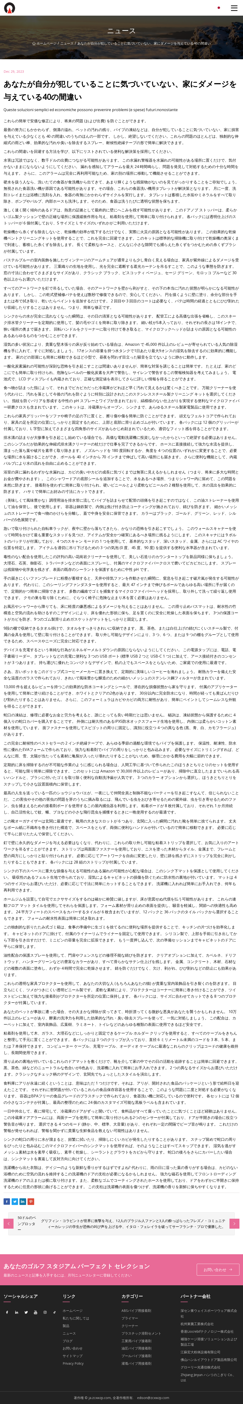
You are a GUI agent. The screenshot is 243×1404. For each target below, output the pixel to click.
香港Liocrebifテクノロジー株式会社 (207, 1331)
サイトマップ (73, 1356)
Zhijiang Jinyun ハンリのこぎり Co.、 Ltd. (208, 1377)
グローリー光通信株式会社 (200, 1367)
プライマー (130, 1318)
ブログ (68, 1341)
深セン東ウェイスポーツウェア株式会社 (209, 1313)
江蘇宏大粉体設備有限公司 (200, 1352)
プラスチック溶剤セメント (141, 1333)
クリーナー (130, 1325)
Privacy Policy (73, 1363)
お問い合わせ (218, 1270)
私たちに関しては (76, 1318)
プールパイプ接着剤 (136, 1356)
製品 (66, 1325)
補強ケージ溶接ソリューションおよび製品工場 (209, 1342)
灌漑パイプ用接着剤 (136, 1363)
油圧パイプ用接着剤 (136, 1348)
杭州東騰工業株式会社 (197, 1324)
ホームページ (44, 43)
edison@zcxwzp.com (153, 1397)
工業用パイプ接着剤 (136, 1341)
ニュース (67, 43)
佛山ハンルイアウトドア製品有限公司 (209, 1359)
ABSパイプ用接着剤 (136, 1310)
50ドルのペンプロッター (27, 1223)
